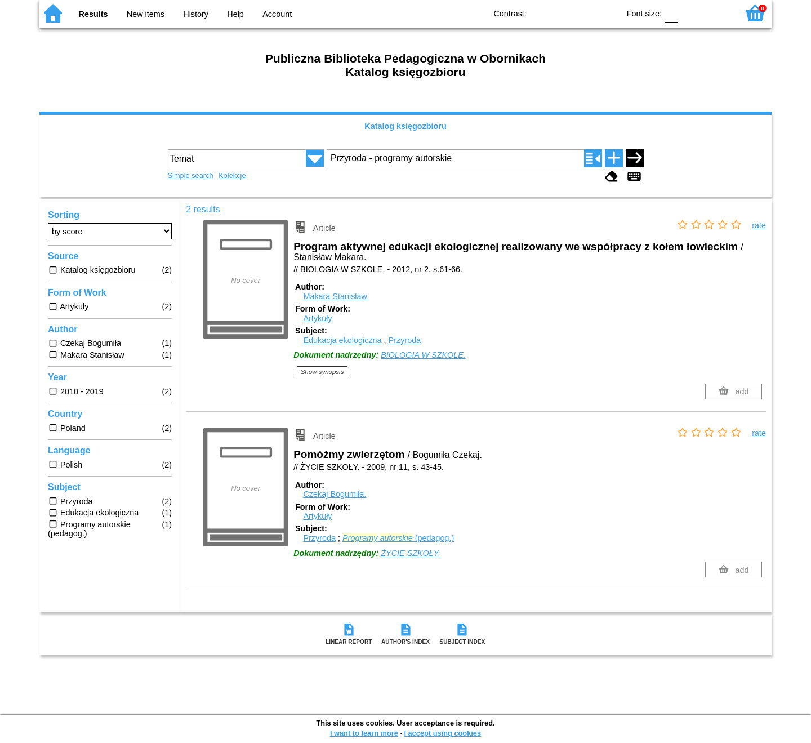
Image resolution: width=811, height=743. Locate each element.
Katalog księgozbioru (405, 126)
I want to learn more (364, 733)
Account (277, 14)
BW (562, 12)
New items (145, 14)
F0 (671, 12)
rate (759, 225)
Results (93, 14)
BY (607, 12)
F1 (690, 12)
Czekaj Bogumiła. (334, 494)
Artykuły (317, 318)
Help (235, 14)
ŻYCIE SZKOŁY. (410, 553)
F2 (716, 12)
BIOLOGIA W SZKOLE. (423, 354)
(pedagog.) (398, 537)
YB (585, 12)
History (195, 14)
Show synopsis (322, 371)
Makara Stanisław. (336, 296)
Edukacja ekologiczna (342, 340)
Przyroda (405, 340)
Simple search (190, 175)
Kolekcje (232, 175)
